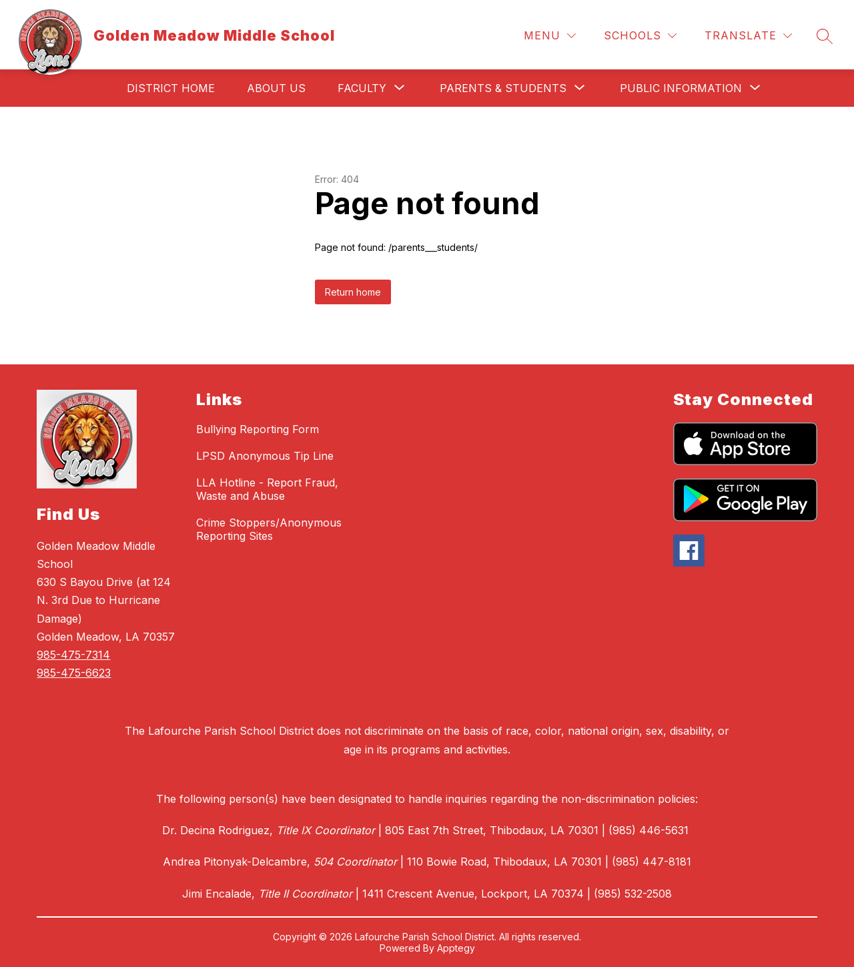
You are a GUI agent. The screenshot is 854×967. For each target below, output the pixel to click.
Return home (353, 292)
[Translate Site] (748, 35)
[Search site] (825, 36)
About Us (276, 88)
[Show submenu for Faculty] (362, 88)
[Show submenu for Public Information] (681, 88)
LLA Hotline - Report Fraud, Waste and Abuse (267, 489)
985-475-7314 (73, 654)
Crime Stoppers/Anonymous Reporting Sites (269, 529)
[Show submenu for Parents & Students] (503, 88)
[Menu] (549, 35)
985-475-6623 (74, 672)
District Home (171, 88)
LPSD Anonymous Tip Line (265, 455)
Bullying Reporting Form (257, 429)
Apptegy (456, 948)
